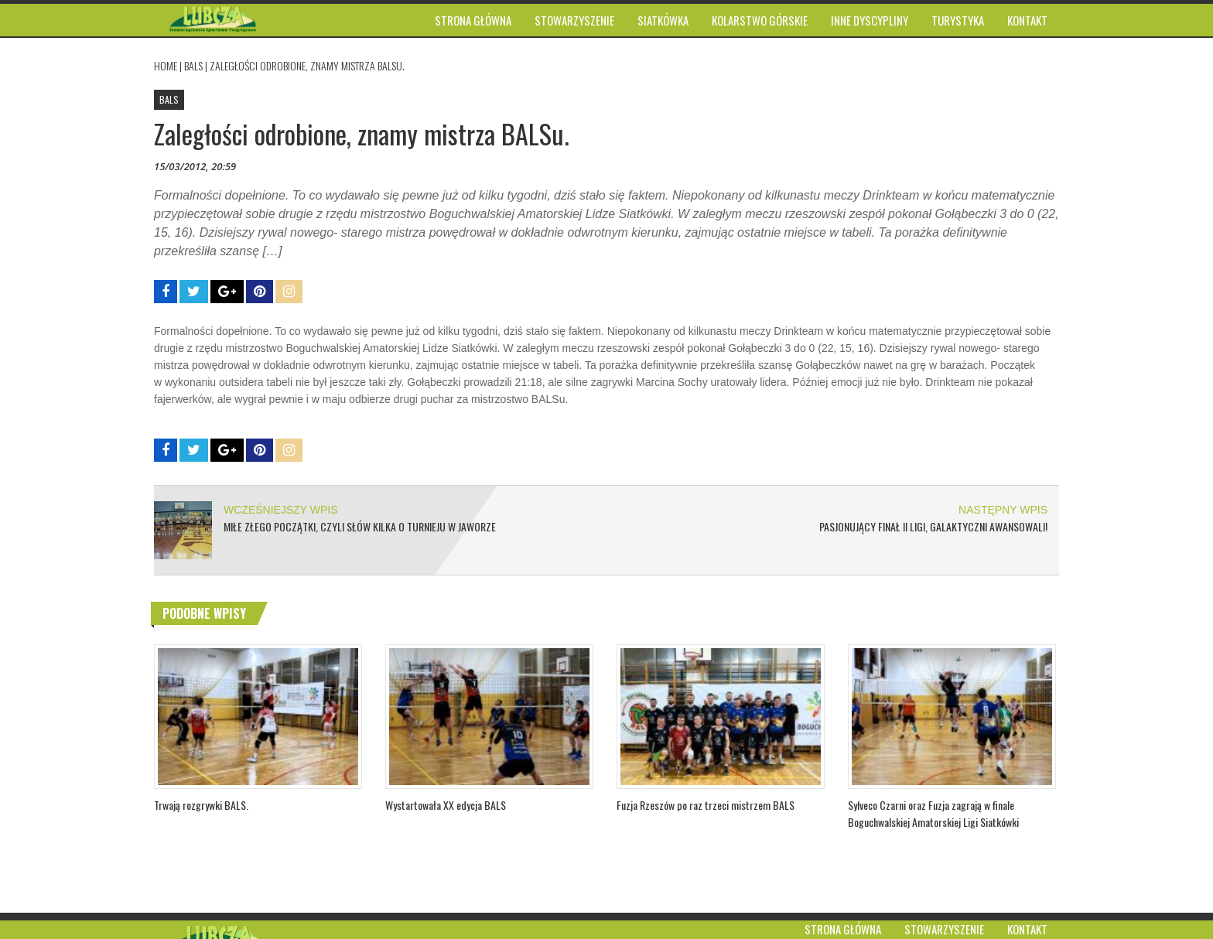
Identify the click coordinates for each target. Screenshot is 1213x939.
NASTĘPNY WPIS (1002, 510)
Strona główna (843, 928)
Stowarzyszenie (944, 928)
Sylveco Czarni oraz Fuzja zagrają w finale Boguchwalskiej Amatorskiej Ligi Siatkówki (933, 813)
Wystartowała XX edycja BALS (445, 805)
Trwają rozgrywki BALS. (201, 805)
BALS (193, 65)
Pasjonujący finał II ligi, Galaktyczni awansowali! (933, 526)
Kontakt (1027, 928)
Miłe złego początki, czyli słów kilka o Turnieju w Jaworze (360, 526)
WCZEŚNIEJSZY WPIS (281, 510)
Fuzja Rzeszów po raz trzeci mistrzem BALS (705, 805)
